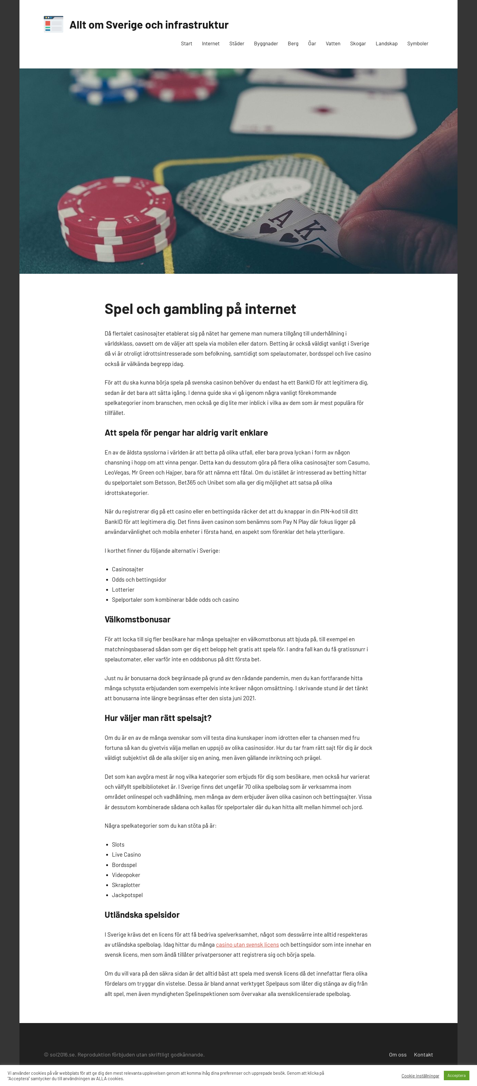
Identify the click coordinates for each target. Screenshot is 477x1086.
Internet (211, 43)
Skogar (358, 43)
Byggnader (266, 43)
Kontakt (423, 1054)
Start (186, 43)
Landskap (387, 43)
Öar (312, 43)
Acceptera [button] (456, 1075)
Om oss (398, 1054)
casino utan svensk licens (247, 944)
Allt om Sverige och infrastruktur (149, 24)
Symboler (417, 43)
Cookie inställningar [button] (420, 1075)
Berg (293, 43)
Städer (236, 43)
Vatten (333, 43)
